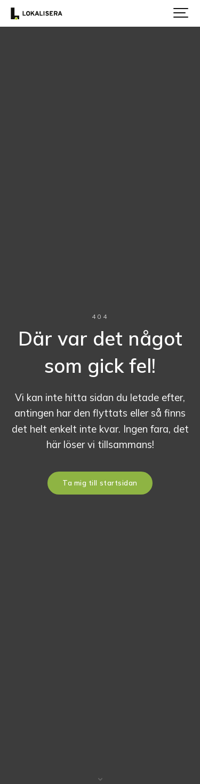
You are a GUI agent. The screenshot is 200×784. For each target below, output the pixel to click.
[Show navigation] (181, 13)
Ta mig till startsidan (99, 483)
